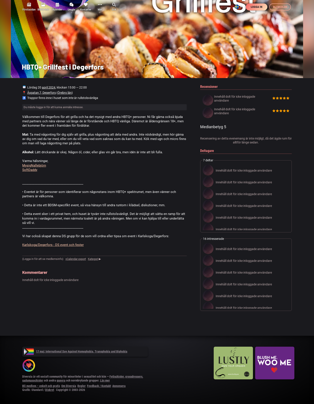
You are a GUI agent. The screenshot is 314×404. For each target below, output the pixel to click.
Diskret (49, 390)
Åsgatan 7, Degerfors (41, 92)
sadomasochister (32, 380)
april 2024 (48, 87)
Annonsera (119, 386)
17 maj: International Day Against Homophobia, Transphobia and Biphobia (75, 351)
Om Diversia (68, 386)
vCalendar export (75, 259)
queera (61, 380)
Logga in (256, 7)
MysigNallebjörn (34, 165)
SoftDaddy (29, 170)
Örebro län (65, 92)
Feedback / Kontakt (99, 386)
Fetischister (116, 376)
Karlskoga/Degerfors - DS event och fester (53, 245)
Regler (81, 386)
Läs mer (105, 380)
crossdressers (133, 376)
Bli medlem (280, 7)
